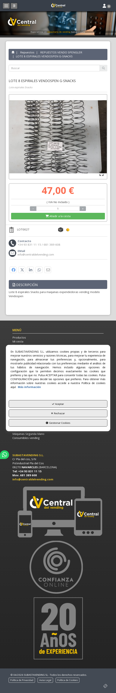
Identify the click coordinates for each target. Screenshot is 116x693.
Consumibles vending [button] (26, 438)
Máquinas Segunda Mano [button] (28, 434)
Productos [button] (19, 337)
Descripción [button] (25, 285)
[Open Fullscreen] (101, 173)
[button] (57, 5)
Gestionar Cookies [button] (58, 423)
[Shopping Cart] (58, 216)
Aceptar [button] (58, 404)
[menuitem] (58, 337)
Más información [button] (29, 387)
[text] (54, 68)
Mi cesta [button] (17, 341)
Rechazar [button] (58, 413)
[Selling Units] (58, 208)
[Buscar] (103, 68)
